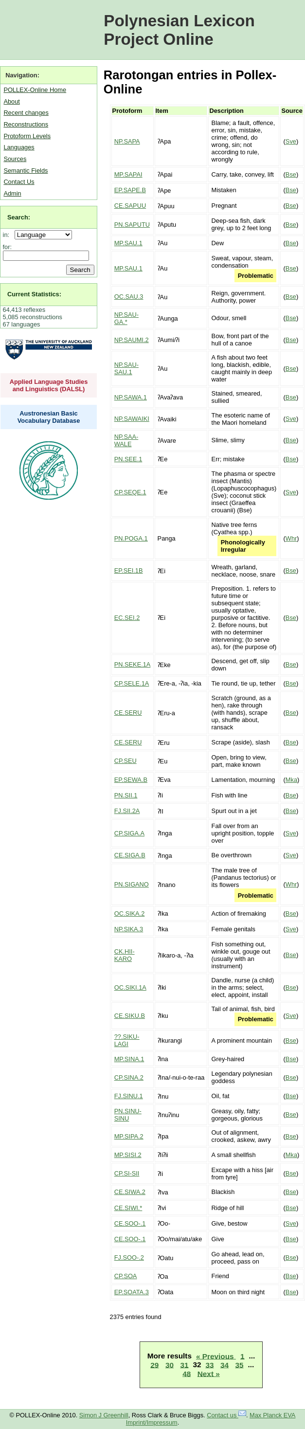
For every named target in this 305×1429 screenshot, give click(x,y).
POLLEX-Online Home (34, 89)
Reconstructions (25, 124)
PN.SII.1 (126, 795)
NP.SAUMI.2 (131, 340)
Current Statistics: (34, 294)
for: (7, 247)
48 (186, 1373)
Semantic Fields (25, 170)
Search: (18, 217)
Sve (291, 141)
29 (154, 1364)
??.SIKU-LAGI (127, 1040)
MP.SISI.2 (128, 1154)
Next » (208, 1373)
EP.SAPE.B (130, 190)
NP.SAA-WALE (126, 440)
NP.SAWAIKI (131, 418)
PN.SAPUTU (132, 224)
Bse (291, 174)
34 (224, 1364)
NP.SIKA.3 (129, 929)
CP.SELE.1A (131, 683)
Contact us (226, 1415)
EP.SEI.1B (128, 570)
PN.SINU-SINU (128, 1114)
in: (8, 234)
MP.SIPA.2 (129, 1136)
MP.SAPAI (128, 174)
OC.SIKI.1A (130, 987)
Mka (291, 779)
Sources (14, 159)
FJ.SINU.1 (128, 1096)
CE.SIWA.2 (129, 1191)
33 (209, 1364)
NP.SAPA (127, 141)
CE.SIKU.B (129, 1015)
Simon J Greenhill (103, 1415)
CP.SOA (125, 1276)
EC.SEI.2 (127, 617)
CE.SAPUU (130, 205)
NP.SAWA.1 (130, 397)
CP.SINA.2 (129, 1077)
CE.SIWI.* (128, 1208)
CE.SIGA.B (129, 855)
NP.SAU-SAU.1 (126, 368)
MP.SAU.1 (128, 243)
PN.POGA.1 (131, 538)
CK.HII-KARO (124, 955)
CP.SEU (125, 760)
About (11, 101)
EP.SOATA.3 (131, 1292)
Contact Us (18, 181)
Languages (18, 147)
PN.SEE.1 (128, 459)
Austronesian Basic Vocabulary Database (49, 417)
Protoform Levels (27, 136)
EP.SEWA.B (130, 779)
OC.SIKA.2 (129, 913)
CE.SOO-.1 (130, 1223)
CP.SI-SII (127, 1173)
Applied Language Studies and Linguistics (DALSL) (49, 385)
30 (169, 1364)
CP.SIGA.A (129, 833)
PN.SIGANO (131, 884)
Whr (291, 538)
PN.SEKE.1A (132, 664)
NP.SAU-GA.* (126, 318)
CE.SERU (128, 712)
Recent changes (25, 112)
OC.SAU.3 (129, 296)
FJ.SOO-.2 (129, 1257)
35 (239, 1364)
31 (184, 1364)
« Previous (216, 1356)
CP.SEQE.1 (130, 492)
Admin (12, 193)
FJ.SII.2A (127, 810)
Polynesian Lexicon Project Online (179, 30)
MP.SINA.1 (129, 1059)
